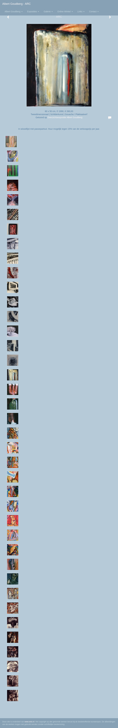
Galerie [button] (48, 11)
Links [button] (81, 11)
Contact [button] (94, 11)
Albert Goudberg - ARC (16, 3)
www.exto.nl (29, 722)
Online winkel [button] (65, 11)
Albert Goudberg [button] (14, 11)
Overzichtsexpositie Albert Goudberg (64, 117)
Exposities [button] (33, 11)
